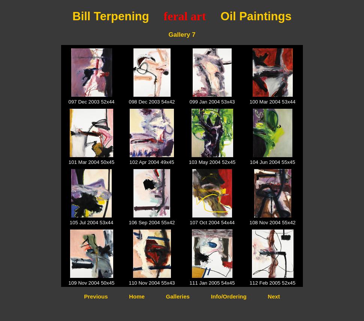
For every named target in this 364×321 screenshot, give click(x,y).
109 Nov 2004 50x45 (91, 283)
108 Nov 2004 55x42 (272, 222)
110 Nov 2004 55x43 (152, 283)
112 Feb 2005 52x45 (272, 283)
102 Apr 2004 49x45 (151, 162)
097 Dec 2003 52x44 (91, 102)
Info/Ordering (229, 296)
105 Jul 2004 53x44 (91, 222)
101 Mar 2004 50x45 (91, 162)
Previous (96, 296)
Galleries (178, 296)
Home (137, 296)
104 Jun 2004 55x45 (272, 162)
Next (274, 296)
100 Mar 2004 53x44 (272, 102)
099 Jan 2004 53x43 (212, 102)
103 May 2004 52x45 (212, 162)
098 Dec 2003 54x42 (152, 102)
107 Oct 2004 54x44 (212, 222)
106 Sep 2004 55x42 (152, 222)
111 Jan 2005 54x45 (212, 283)
